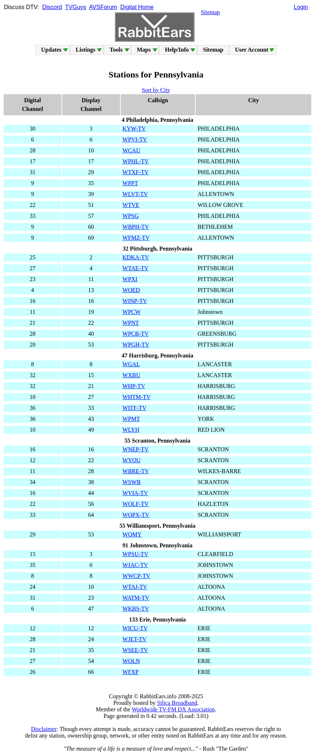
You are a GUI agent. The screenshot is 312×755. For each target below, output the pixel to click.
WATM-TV (136, 598)
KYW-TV (134, 128)
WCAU (131, 150)
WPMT (131, 419)
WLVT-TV (135, 194)
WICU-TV (135, 628)
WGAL (131, 364)
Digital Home (137, 7)
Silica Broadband (177, 703)
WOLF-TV (136, 504)
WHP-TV (134, 386)
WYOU (132, 460)
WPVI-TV (135, 139)
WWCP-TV (136, 576)
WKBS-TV (136, 609)
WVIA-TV (135, 493)
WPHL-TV (136, 161)
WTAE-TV (136, 268)
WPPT (130, 183)
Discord (52, 7)
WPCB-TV (136, 334)
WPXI (130, 279)
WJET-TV (135, 639)
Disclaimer (43, 729)
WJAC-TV (135, 565)
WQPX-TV (136, 515)
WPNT (131, 323)
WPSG (131, 216)
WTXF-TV (136, 172)
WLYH (131, 430)
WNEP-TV (136, 449)
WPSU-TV (135, 554)
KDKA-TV (136, 257)
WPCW (132, 312)
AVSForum (103, 7)
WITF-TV (135, 408)
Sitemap (210, 12)
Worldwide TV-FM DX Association (173, 709)
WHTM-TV (137, 397)
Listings (85, 50)
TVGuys (75, 7)
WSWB (132, 482)
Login (301, 7)
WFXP (131, 672)
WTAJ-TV (135, 587)
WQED (131, 290)
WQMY (132, 534)
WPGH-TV (136, 344)
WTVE (131, 205)
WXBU (131, 375)
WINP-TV (135, 301)
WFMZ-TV (136, 238)
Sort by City (156, 90)
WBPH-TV (136, 227)
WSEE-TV (135, 650)
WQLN (131, 661)
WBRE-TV (136, 471)
